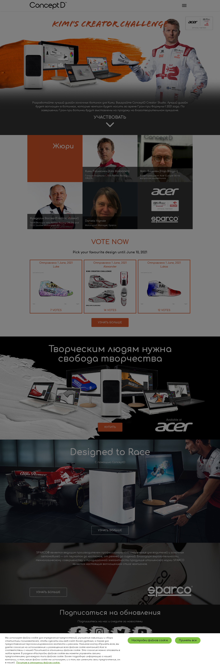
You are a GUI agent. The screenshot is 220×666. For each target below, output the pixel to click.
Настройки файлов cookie (149, 640)
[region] (110, 649)
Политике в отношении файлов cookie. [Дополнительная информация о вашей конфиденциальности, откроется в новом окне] (38, 663)
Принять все (188, 640)
